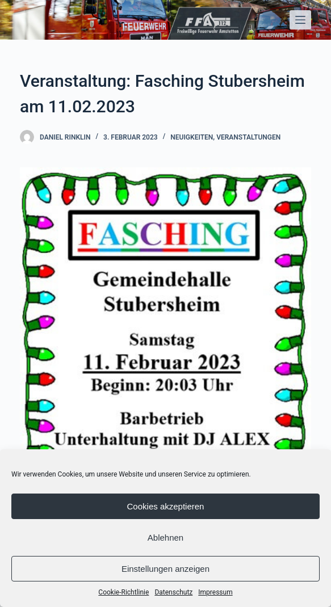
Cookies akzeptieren (165, 506)
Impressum (215, 592)
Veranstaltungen (248, 137)
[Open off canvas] (300, 19)
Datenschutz (173, 592)
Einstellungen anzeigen (165, 569)
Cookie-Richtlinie (123, 592)
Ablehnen (165, 537)
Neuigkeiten (191, 137)
